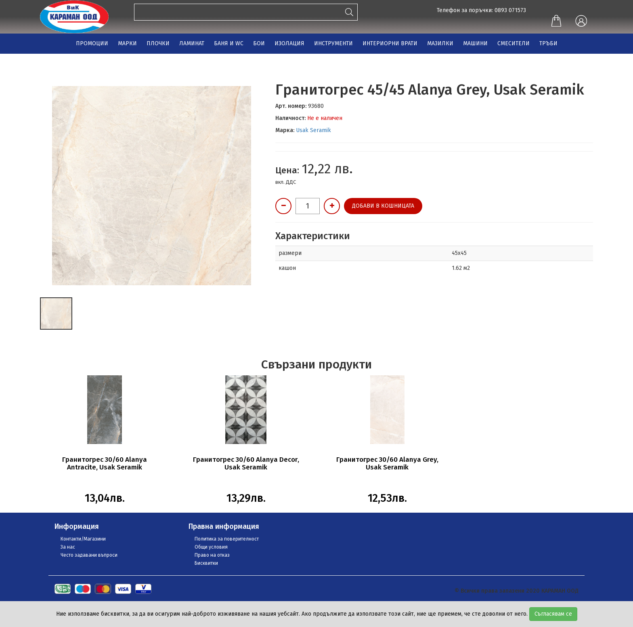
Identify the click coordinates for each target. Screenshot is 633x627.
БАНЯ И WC (228, 43)
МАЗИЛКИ (440, 43)
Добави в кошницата (383, 205)
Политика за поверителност (227, 539)
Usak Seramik (313, 130)
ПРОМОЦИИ (92, 43)
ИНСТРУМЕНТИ (333, 43)
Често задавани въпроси (89, 555)
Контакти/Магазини (83, 539)
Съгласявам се (553, 613)
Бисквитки (206, 563)
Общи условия (211, 547)
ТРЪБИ (548, 43)
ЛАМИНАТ (191, 43)
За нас (68, 547)
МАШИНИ (475, 43)
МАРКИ (127, 43)
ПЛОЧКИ (158, 43)
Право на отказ (212, 555)
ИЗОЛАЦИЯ (289, 43)
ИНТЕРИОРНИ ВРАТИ (390, 43)
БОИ (259, 43)
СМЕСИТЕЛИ (513, 43)
